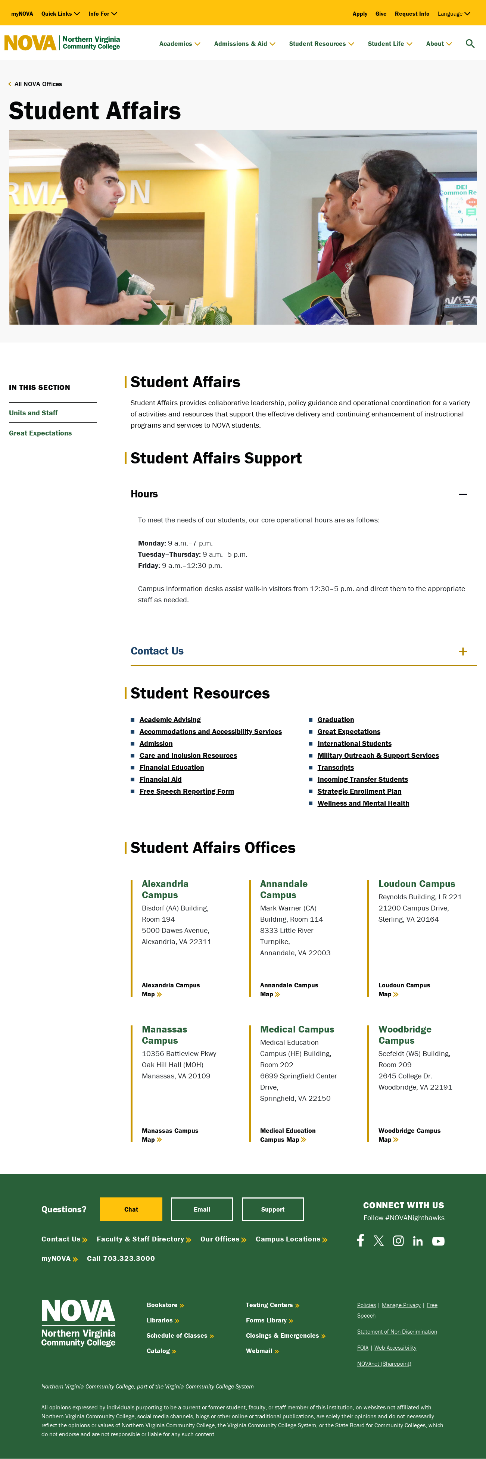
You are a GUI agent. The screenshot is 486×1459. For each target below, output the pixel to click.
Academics (180, 43)
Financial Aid (161, 779)
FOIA (362, 1348)
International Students (355, 743)
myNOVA (22, 13)
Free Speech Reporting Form (187, 791)
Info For (103, 13)
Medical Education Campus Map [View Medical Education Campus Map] (288, 1135)
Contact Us (157, 650)
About (439, 43)
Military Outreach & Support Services (378, 755)
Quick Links (60, 13)
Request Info (412, 13)
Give (381, 13)
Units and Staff (33, 412)
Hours (144, 493)
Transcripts (336, 767)
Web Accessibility (395, 1348)
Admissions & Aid (245, 43)
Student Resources (322, 43)
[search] (470, 42)
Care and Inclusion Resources (188, 755)
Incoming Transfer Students (363, 779)
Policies (366, 1305)
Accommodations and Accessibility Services (211, 731)
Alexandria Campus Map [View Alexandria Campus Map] (171, 989)
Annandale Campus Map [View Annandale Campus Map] (289, 989)
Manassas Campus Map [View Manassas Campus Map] (170, 1135)
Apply (360, 13)
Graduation (336, 719)
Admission (156, 743)
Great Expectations (349, 731)
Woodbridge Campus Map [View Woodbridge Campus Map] (409, 1135)
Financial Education (172, 767)
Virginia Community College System (209, 1386)
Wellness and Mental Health (363, 802)
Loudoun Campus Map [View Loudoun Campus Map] (404, 989)
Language (454, 13)
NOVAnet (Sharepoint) (384, 1364)
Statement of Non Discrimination (397, 1331)
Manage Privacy (401, 1305)
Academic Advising (170, 719)
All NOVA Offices (38, 83)
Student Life (390, 43)
